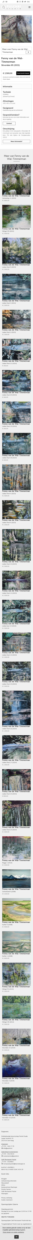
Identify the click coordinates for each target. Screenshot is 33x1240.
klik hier (28, 1220)
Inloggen (4, 1179)
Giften (3, 1185)
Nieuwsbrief (5, 1183)
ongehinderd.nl (27, 1224)
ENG (28, 2)
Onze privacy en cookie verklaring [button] (13, 1232)
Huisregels (4, 1194)
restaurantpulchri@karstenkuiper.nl (14, 1164)
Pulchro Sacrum (6, 1189)
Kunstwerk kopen (23, 73)
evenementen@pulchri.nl (11, 1156)
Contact (9, 123)
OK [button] (17, 1237)
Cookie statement (6, 1200)
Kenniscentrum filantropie (9, 1187)
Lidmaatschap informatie (8, 1181)
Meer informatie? (16, 141)
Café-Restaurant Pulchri (8, 1191)
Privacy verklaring (6, 1198)
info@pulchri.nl (7, 1148)
